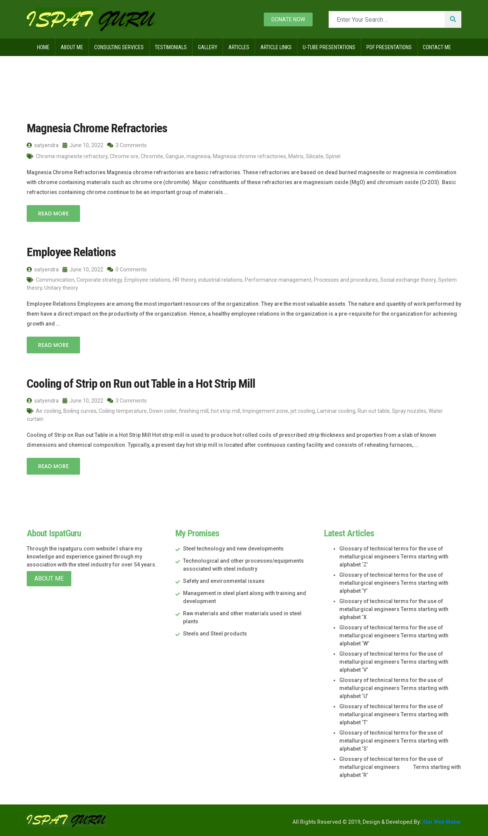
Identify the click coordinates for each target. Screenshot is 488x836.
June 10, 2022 (83, 145)
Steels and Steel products (215, 634)
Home (43, 47)
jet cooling (303, 411)
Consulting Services (119, 47)
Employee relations (147, 280)
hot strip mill (225, 411)
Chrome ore (124, 156)
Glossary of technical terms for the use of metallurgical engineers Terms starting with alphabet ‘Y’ (393, 583)
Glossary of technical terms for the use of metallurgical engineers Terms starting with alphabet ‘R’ (400, 767)
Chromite (152, 156)
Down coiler (163, 411)
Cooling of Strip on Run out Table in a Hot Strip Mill (141, 383)
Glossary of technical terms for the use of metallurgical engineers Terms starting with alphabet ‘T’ (393, 714)
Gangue (174, 156)
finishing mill (194, 411)
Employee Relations (71, 252)
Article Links (276, 47)
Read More (53, 213)
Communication (55, 280)
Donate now (288, 19)
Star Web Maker (441, 822)
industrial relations (220, 280)
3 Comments (127, 145)
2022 (73, 71)
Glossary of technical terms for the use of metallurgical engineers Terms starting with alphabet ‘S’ (393, 741)
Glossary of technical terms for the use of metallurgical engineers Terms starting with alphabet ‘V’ (393, 662)
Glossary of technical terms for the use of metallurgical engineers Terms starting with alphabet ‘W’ (393, 635)
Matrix (295, 156)
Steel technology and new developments (233, 549)
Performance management (278, 280)
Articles (238, 47)
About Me (72, 47)
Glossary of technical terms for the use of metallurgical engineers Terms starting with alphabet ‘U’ (393, 688)
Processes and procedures (346, 280)
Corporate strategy (99, 280)
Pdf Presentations (389, 47)
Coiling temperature (123, 411)
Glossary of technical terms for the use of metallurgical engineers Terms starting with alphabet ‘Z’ (393, 557)
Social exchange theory (408, 280)
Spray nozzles (409, 411)
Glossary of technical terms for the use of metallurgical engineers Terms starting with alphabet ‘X (393, 609)
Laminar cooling (336, 411)
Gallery (207, 47)
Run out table (374, 411)
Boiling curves (79, 411)
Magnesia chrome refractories (249, 156)
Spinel (333, 156)
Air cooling (48, 411)
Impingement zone (265, 411)
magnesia (198, 156)
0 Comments (127, 269)
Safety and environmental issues (224, 581)
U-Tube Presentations (329, 47)
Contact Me (437, 47)
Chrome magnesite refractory (72, 156)
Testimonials (171, 47)
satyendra (43, 145)
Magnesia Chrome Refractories (97, 128)
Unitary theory (61, 288)
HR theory (184, 280)
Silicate (314, 156)
